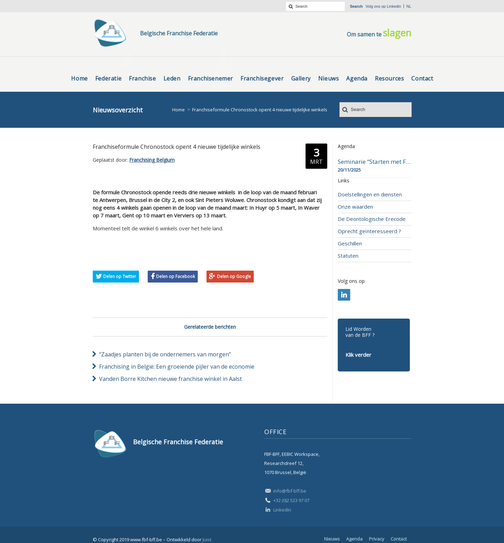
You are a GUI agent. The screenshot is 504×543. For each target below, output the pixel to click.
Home (178, 109)
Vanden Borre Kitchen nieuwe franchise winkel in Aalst (170, 379)
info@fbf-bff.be (289, 491)
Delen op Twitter (119, 276)
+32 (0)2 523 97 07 (291, 500)
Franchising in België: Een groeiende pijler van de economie (176, 366)
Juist (207, 539)
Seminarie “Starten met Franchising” (374, 162)
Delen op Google (234, 276)
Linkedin (394, 6)
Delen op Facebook (175, 276)
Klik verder (358, 354)
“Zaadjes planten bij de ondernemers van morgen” (165, 354)
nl (408, 6)
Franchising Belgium (152, 159)
